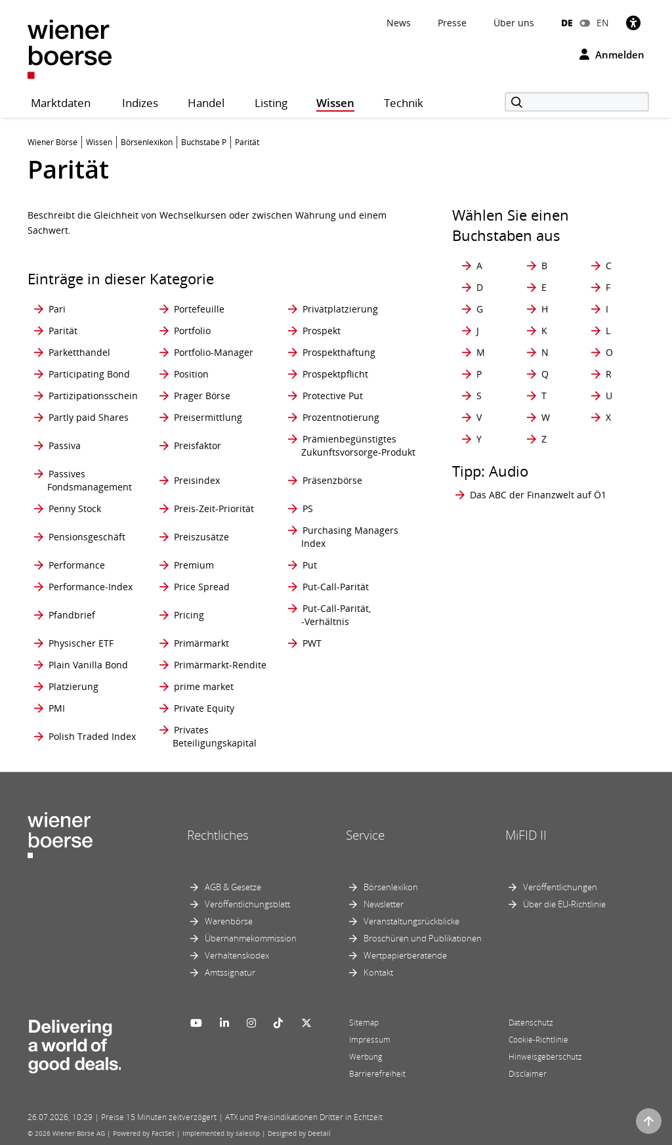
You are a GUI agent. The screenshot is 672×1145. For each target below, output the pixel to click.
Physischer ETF (81, 643)
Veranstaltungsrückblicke (411, 921)
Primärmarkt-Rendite (220, 665)
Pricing (189, 615)
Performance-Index (91, 586)
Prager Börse (202, 395)
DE (567, 22)
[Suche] (577, 102)
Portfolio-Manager (213, 352)
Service (365, 835)
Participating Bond (89, 374)
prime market (204, 686)
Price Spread (202, 586)
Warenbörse (229, 921)
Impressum (369, 1039)
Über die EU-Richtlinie (564, 904)
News (399, 22)
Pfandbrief (72, 615)
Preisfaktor (197, 445)
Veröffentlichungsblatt (247, 904)
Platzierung (73, 686)
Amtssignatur (230, 972)
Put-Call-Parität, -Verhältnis (336, 615)
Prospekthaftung (339, 352)
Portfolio (192, 330)
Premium (194, 565)
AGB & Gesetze (233, 887)
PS (308, 508)
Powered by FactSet (144, 1133)
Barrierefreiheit (377, 1073)
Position (191, 374)
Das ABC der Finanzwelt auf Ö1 (538, 494)
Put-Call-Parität (336, 586)
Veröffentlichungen (560, 887)
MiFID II (526, 835)
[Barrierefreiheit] (633, 22)
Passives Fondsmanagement (89, 480)
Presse (452, 22)
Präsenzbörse (332, 480)
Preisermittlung (208, 417)
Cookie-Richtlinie (538, 1039)
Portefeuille (199, 309)
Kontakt (378, 972)
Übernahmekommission (251, 938)
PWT (312, 643)
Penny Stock (75, 508)
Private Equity (204, 708)
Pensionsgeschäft (87, 536)
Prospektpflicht (335, 374)
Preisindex (197, 480)
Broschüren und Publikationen (423, 938)
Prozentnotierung (341, 417)
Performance (77, 565)
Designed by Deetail (299, 1133)
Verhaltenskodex (237, 955)
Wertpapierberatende (405, 955)
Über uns (514, 22)
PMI (57, 708)
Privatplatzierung (340, 309)
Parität (63, 330)
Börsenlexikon (391, 887)
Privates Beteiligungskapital (215, 736)
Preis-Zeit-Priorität (214, 508)
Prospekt (322, 330)
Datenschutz (531, 1022)
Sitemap (364, 1022)
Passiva (65, 445)
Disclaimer (528, 1073)
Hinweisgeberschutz (545, 1056)
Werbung (365, 1056)
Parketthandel (79, 352)
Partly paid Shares (89, 417)
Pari (57, 309)
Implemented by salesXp (221, 1133)
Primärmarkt (201, 643)
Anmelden (611, 54)
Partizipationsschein (93, 395)
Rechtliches (218, 835)
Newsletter (384, 904)
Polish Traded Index (92, 736)
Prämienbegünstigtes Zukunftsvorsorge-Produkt (358, 445)
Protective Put (333, 395)
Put (310, 565)
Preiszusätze (201, 536)
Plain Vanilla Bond (88, 665)
